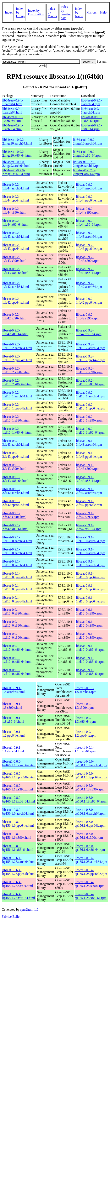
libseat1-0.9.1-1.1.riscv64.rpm (85, 749)
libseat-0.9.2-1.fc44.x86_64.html (15, 222)
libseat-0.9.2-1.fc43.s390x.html (14, 258)
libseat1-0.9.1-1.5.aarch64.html (13, 690)
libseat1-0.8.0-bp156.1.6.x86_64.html (17, 847)
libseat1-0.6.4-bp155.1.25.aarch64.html (18, 859)
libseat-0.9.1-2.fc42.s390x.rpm (87, 515)
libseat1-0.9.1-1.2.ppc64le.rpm (85, 733)
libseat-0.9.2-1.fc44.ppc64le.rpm (89, 198)
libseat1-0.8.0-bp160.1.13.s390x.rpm (90, 787)
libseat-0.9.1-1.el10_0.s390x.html (15, 611)
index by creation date (66, 12)
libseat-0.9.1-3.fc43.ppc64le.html (15, 454)
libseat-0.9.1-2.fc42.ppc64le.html (15, 503)
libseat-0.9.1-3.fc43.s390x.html (14, 466)
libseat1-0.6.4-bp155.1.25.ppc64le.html (18, 872)
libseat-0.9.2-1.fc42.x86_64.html (15, 332)
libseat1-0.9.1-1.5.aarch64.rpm (85, 690)
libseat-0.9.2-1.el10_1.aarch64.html (17, 394)
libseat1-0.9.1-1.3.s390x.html (12, 705)
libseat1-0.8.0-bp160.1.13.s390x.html (17, 787)
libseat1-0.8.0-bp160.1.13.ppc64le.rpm (91, 775)
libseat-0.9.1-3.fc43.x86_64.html (15, 478)
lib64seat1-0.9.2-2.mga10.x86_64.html (17, 153)
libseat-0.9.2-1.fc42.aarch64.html (15, 284)
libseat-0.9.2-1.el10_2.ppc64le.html (17, 358)
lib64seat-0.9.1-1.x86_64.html (12, 118)
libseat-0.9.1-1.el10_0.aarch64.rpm (90, 539)
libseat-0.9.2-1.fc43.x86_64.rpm (88, 271)
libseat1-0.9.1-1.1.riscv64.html (13, 749)
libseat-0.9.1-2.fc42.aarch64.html (15, 491)
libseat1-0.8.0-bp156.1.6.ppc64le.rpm (90, 823)
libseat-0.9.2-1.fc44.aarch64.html (15, 186)
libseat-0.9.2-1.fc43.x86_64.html (15, 271)
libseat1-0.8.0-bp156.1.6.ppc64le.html (18, 823)
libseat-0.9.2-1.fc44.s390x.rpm (87, 210)
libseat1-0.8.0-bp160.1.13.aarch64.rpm (91, 763)
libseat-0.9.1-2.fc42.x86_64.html (15, 527)
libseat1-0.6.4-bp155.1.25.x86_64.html (18, 896)
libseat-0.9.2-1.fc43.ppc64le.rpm (89, 246)
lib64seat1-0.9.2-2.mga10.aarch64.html (17, 141)
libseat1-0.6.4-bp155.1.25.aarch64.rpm (91, 859)
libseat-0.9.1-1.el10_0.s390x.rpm (89, 611)
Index (8, 12)
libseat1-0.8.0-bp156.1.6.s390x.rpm (89, 835)
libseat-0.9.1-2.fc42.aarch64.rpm (89, 491)
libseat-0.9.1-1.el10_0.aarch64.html (17, 539)
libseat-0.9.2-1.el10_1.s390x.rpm (89, 418)
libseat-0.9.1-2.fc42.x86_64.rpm (88, 527)
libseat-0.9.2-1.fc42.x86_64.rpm (88, 332)
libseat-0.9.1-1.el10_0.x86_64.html (17, 647)
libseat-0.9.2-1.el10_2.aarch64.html (17, 346)
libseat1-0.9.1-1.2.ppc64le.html (13, 733)
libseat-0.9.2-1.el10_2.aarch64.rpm (90, 346)
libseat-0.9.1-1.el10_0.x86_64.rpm (90, 647)
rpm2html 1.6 (29, 909)
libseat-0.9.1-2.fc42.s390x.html (14, 515)
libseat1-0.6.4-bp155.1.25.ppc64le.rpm (91, 872)
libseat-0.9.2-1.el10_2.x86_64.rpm (90, 382)
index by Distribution (36, 12)
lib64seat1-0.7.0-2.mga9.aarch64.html (16, 163)
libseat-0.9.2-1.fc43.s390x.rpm (87, 258)
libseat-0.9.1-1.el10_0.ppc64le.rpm (90, 575)
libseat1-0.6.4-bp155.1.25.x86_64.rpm (91, 896)
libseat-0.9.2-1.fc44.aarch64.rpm (89, 186)
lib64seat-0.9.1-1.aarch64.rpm (91, 102)
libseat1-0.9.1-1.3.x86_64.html (13, 719)
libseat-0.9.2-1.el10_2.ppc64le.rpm (90, 358)
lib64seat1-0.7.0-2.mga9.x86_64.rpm (86, 172)
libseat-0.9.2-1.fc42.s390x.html (14, 316)
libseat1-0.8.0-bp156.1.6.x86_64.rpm (90, 847)
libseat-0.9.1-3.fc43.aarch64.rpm (89, 442)
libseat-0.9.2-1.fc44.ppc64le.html (15, 198)
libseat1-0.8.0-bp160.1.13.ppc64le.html (18, 775)
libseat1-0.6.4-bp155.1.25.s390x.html (17, 884)
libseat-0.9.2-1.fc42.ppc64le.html (15, 300)
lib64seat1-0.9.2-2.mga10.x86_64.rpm (87, 153)
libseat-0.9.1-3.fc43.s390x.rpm (87, 466)
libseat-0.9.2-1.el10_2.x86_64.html (17, 382)
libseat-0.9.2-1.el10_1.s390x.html (15, 418)
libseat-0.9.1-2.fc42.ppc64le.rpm (89, 503)
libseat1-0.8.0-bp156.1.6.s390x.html (16, 835)
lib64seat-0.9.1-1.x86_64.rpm (91, 118)
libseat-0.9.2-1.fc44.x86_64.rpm (88, 222)
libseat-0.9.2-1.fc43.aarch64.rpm (89, 234)
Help (103, 12)
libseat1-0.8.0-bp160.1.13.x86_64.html (18, 799)
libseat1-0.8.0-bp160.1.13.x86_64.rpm (91, 799)
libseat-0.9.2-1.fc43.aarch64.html (15, 234)
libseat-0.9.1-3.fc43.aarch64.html (15, 442)
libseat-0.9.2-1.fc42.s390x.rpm (87, 316)
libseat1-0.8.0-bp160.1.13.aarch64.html (18, 763)
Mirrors (92, 12)
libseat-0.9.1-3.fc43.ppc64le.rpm (89, 454)
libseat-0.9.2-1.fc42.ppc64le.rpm (89, 300)
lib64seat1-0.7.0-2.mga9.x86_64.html (16, 172)
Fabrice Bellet (11, 916)
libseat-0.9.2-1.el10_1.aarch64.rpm (90, 394)
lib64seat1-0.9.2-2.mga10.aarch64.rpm (87, 141)
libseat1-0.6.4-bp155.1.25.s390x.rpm (90, 884)
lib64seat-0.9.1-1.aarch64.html (12, 102)
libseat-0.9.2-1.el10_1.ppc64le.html (17, 406)
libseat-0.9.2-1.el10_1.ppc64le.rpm (90, 406)
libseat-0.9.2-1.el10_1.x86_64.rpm (90, 430)
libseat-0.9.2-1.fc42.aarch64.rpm (89, 284)
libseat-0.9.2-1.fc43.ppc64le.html (15, 246)
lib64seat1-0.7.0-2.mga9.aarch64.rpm (86, 163)
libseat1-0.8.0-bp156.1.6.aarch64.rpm (90, 811)
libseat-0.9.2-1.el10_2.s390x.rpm (89, 370)
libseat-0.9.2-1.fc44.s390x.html (14, 210)
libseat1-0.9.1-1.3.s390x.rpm (84, 705)
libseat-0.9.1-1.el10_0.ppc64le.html (17, 575)
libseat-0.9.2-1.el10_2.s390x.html (15, 370)
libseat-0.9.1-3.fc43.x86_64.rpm (88, 478)
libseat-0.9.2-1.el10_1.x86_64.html (17, 430)
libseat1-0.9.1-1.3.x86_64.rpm (85, 719)
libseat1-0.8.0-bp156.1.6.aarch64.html (18, 811)
